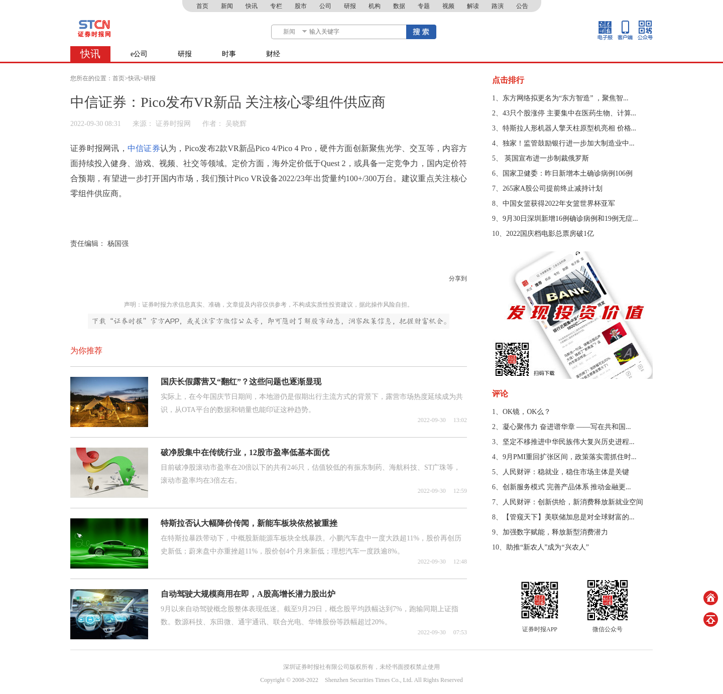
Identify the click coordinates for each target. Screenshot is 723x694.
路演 (498, 6)
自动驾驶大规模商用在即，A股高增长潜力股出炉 (248, 594)
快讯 (252, 6)
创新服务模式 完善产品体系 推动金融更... (567, 487)
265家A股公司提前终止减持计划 (552, 188)
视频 (448, 6)
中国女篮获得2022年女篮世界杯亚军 (559, 203)
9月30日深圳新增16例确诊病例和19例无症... (570, 218)
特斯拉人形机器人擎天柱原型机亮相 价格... (569, 128)
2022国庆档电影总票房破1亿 (550, 233)
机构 (375, 6)
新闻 (227, 6)
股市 (301, 6)
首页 (202, 6)
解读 (473, 6)
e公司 (139, 54)
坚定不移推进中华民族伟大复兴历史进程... (569, 442)
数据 (399, 6)
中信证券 (144, 148)
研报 (350, 6)
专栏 (276, 6)
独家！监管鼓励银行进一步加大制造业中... (569, 143)
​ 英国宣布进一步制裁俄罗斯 (546, 158)
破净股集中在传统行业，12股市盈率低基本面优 (245, 452)
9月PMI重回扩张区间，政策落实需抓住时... (569, 457)
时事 (229, 54)
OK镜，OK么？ (527, 411)
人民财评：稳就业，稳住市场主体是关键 (566, 472)
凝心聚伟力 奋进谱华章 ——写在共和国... (567, 427)
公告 (522, 6)
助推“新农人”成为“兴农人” (547, 547)
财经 (273, 54)
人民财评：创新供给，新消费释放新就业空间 (573, 502)
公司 (325, 6)
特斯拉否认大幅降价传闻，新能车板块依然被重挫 (249, 523)
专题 (424, 6)
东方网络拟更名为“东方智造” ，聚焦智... (565, 98)
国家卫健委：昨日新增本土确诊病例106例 (568, 173)
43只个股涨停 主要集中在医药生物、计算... (569, 113)
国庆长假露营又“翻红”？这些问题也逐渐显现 (241, 381)
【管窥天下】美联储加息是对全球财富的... (569, 517)
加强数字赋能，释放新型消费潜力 (555, 532)
